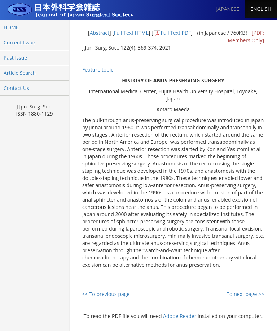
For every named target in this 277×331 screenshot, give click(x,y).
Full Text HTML (131, 32)
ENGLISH (260, 8)
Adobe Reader (179, 316)
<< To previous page (105, 294)
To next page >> (245, 294)
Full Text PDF (176, 32)
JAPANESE (227, 8)
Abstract (99, 32)
